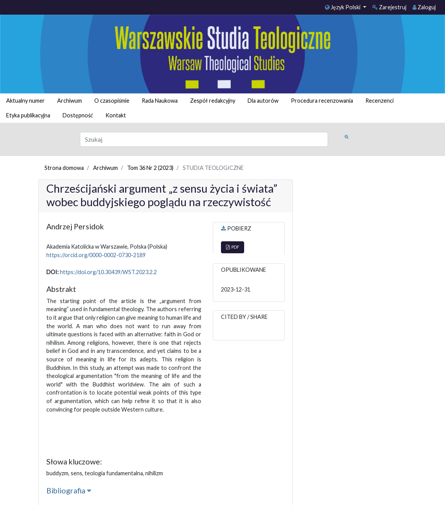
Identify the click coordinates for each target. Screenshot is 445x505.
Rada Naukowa (160, 100)
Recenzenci (379, 100)
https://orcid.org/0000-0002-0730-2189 (96, 255)
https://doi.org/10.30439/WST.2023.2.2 (108, 272)
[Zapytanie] (204, 139)
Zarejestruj (389, 7)
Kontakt (115, 115)
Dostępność (78, 115)
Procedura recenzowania (322, 100)
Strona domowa (64, 167)
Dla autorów (263, 100)
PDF (232, 246)
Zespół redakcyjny (212, 100)
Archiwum (69, 100)
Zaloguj (424, 7)
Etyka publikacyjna (28, 115)
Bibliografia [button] (68, 490)
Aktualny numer (25, 100)
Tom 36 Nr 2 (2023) (150, 167)
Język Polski (343, 7)
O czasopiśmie (111, 100)
